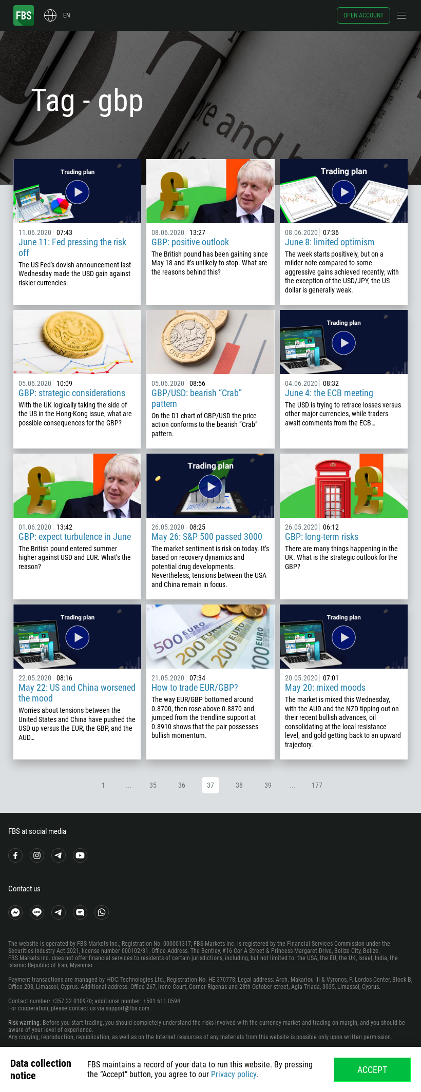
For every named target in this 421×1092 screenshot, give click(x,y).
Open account (363, 15)
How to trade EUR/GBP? (194, 687)
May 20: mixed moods (325, 687)
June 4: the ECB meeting (329, 392)
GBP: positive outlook (190, 242)
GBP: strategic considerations (71, 392)
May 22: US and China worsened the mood (77, 693)
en (66, 15)
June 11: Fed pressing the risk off (72, 247)
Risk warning (24, 1022)
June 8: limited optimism (330, 242)
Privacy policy (233, 1074)
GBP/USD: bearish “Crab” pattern (196, 398)
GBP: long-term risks (321, 536)
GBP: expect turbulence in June (74, 536)
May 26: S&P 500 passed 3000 (206, 536)
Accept (372, 1069)
